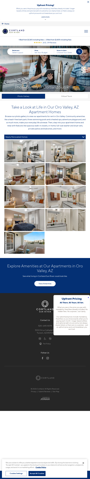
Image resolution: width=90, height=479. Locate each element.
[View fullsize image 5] (65, 193)
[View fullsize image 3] (65, 170)
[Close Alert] (86, 2)
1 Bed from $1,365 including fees (31, 35)
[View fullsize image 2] (24, 170)
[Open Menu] (86, 27)
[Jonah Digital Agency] (45, 394)
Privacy (33, 387)
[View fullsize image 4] (24, 193)
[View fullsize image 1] (65, 147)
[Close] (83, 463)
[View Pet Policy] (45, 339)
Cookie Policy (41, 467)
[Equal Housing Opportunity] (40, 334)
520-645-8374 (45, 321)
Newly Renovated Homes (16, 132)
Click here (49, 12)
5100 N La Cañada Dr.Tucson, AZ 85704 (45, 327)
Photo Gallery (23, 92)
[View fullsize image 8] (24, 238)
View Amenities (45, 279)
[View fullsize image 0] (24, 147)
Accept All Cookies (37, 473)
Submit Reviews (44, 387)
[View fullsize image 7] (65, 215)
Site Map (55, 387)
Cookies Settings (16, 473)
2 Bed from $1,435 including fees (58, 35)
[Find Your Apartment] (79, 47)
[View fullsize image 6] (24, 215)
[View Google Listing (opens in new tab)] (45, 38)
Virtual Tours (66, 92)
